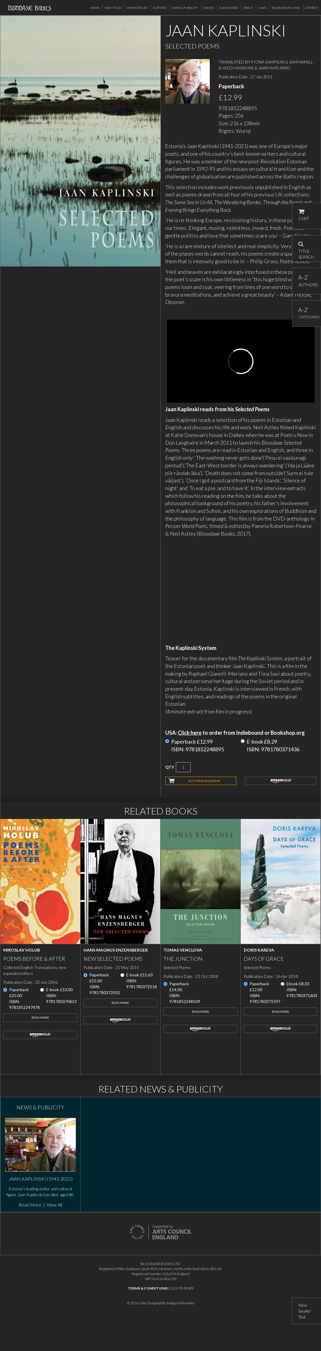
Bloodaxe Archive (286, 7)
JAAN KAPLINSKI (274, 67)
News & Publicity (185, 7)
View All (54, 1204)
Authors (159, 7)
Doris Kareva (259, 949)
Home (94, 7)
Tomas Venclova (182, 949)
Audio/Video (228, 7)
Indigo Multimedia (180, 1303)
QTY (169, 767)
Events (208, 7)
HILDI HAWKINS (238, 67)
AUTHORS (306, 280)
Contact (311, 7)
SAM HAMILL (301, 61)
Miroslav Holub (21, 949)
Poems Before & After (34, 958)
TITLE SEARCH (306, 248)
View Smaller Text (304, 1311)
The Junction (182, 958)
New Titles (113, 7)
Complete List (137, 7)
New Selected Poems (113, 958)
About (248, 7)
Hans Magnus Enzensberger (115, 949)
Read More (40, 1017)
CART (303, 215)
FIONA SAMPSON (267, 61)
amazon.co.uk (280, 781)
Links (262, 7)
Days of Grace (264, 958)
